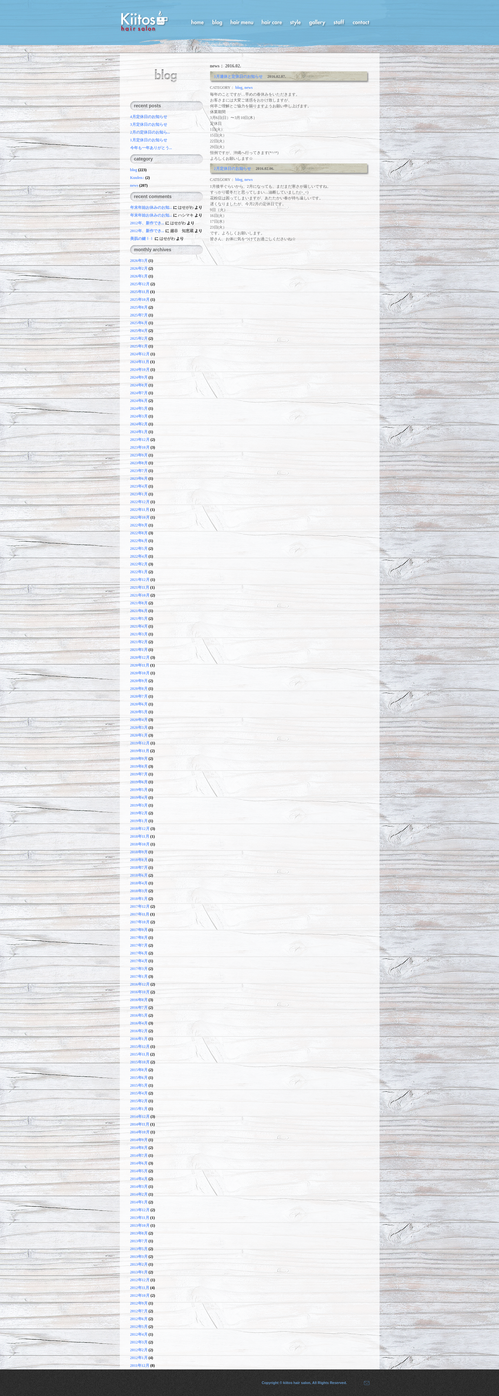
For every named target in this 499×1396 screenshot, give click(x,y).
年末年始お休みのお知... (151, 207)
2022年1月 (139, 572)
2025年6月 (139, 323)
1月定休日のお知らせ (148, 140)
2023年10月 (140, 447)
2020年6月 (139, 704)
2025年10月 (140, 299)
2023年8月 (139, 463)
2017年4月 (139, 961)
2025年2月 (139, 338)
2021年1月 (139, 649)
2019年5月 (139, 789)
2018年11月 (139, 836)
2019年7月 (139, 774)
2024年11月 (139, 362)
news (248, 87)
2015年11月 (139, 1054)
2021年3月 (139, 634)
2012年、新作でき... (147, 223)
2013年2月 (139, 1264)
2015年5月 (139, 1085)
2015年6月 (139, 1077)
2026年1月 (139, 276)
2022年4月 (139, 556)
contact (361, 21)
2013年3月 (139, 1256)
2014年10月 (140, 1132)
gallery (317, 21)
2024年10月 (140, 369)
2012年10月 (140, 1295)
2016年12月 (140, 984)
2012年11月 (139, 1287)
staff (339, 21)
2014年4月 (139, 1179)
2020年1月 (139, 735)
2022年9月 (139, 525)
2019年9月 (139, 758)
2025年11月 (139, 292)
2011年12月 (139, 1365)
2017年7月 (139, 945)
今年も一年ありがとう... (151, 148)
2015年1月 (139, 1108)
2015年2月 (139, 1101)
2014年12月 (140, 1116)
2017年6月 (139, 953)
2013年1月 (139, 1272)
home (197, 21)
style (295, 21)
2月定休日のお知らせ (234, 168)
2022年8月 (139, 533)
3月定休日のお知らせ (148, 124)
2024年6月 (139, 400)
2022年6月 (139, 540)
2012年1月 (139, 1357)
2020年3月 (139, 727)
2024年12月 (140, 354)
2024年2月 (139, 424)
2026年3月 (139, 260)
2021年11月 (139, 587)
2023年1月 (139, 494)
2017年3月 (139, 968)
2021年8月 (139, 603)
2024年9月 (139, 377)
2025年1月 (139, 346)
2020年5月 (139, 712)
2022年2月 (139, 564)
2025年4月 (139, 330)
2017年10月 (140, 922)
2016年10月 (140, 992)
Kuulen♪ (137, 177)
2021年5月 (139, 618)
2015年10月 (140, 1062)
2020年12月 (140, 657)
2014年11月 (139, 1124)
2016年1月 (139, 1038)
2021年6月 (139, 611)
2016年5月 (139, 1015)
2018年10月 (140, 844)
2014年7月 (139, 1155)
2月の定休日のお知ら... (150, 132)
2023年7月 (139, 470)
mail (364, 1382)
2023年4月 (139, 486)
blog (217, 21)
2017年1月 (139, 976)
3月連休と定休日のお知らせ (240, 76)
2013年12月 (140, 1210)
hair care (271, 21)
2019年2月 (139, 813)
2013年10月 (140, 1225)
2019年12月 (140, 743)
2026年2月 (139, 268)
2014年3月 (139, 1186)
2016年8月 (139, 1000)
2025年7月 (139, 315)
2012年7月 (139, 1311)
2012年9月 (139, 1303)
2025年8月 (139, 307)
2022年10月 (140, 517)
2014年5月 (139, 1171)
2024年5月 (139, 408)
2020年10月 (140, 673)
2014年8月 (139, 1147)
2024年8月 (139, 385)
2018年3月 (139, 891)
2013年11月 (139, 1217)
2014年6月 (139, 1163)
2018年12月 (140, 828)
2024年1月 (139, 432)
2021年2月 (139, 642)
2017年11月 (139, 914)
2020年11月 (139, 665)
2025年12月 (140, 284)
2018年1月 (139, 898)
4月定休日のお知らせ (148, 116)
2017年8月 (139, 937)
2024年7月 (139, 393)
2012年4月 (139, 1334)
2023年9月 (139, 455)
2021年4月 (139, 626)
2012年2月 (139, 1350)
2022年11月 (139, 509)
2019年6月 (139, 782)
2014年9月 (139, 1140)
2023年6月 (139, 478)
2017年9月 (139, 930)
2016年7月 (139, 1007)
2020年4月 (139, 719)
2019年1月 (139, 821)
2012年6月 (139, 1319)
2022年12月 (140, 502)
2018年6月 (139, 875)
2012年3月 (139, 1342)
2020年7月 (139, 696)
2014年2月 (139, 1194)
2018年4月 (139, 883)
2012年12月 (140, 1280)
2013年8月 (139, 1233)
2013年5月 (139, 1249)
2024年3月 (139, 416)
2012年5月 (139, 1326)
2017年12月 (140, 906)
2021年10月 (140, 595)
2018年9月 (139, 852)
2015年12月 (140, 1046)
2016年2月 (139, 1031)
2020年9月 (139, 681)
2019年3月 (139, 805)
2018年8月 (139, 860)
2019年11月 (139, 751)
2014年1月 (139, 1202)
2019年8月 (139, 766)
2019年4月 (139, 797)
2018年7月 (139, 867)
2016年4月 (139, 1023)
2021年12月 (140, 579)
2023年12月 (140, 439)
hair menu (241, 21)
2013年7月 (139, 1241)
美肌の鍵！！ (142, 238)
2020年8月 (139, 688)
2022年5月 (139, 548)
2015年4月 (139, 1093)
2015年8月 (139, 1070)
